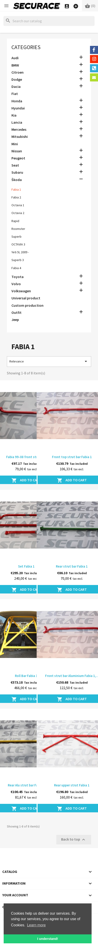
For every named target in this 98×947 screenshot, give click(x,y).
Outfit (16, 312)
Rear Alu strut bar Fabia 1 (26, 785)
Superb (16, 236)
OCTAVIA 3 (18, 244)
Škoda (16, 179)
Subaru (17, 172)
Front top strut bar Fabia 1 (72, 457)
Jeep (15, 319)
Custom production (27, 305)
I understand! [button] (47, 939)
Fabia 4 (16, 268)
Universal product (25, 298)
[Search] (49, 21)
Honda (16, 101)
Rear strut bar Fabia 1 (72, 566)
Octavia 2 (17, 213)
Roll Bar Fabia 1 (26, 676)
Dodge (16, 79)
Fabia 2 (16, 197)
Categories (26, 47)
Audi (15, 58)
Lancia (16, 122)
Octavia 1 (17, 205)
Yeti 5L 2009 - (20, 252)
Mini (14, 144)
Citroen (17, 72)
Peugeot (18, 158)
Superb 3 (17, 260)
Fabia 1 (16, 189)
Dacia (16, 86)
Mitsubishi (19, 136)
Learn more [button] (36, 925)
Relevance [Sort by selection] (49, 361)
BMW (15, 65)
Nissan (16, 151)
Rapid (15, 221)
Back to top (73, 839)
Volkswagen (21, 291)
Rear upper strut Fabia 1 (72, 785)
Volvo (16, 283)
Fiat (14, 93)
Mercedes (18, 129)
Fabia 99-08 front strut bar (26, 457)
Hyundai (18, 108)
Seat (15, 165)
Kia (13, 115)
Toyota (17, 276)
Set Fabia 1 (26, 566)
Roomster (18, 229)
